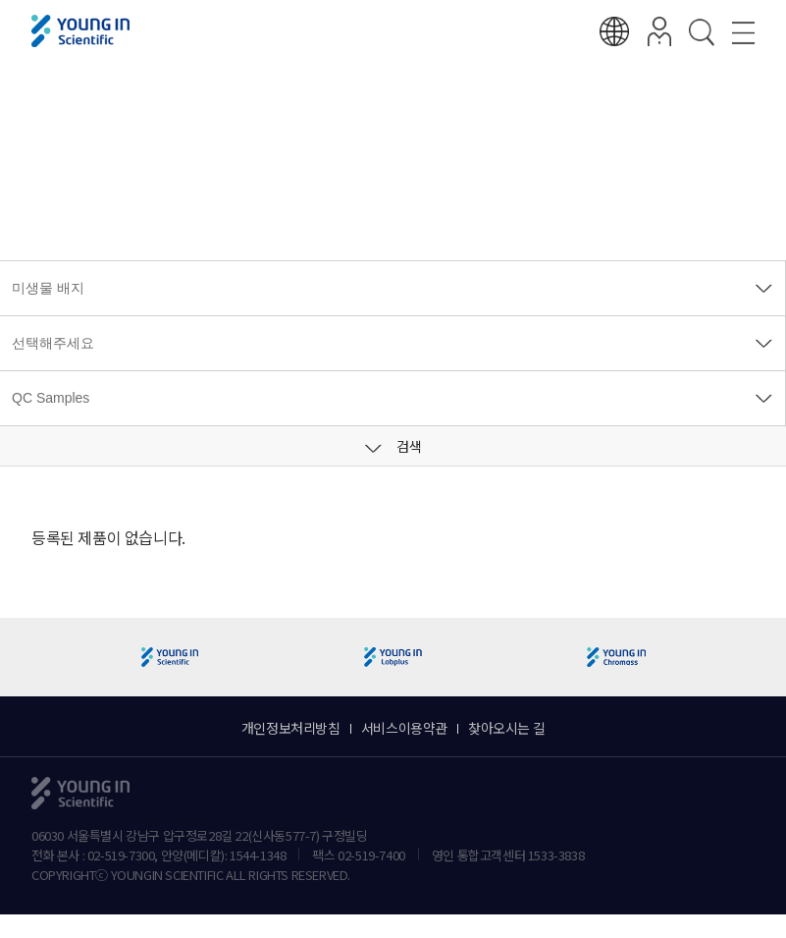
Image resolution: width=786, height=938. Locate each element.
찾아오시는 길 (506, 728)
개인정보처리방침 (291, 728)
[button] (763, 657)
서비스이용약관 (404, 728)
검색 (393, 446)
